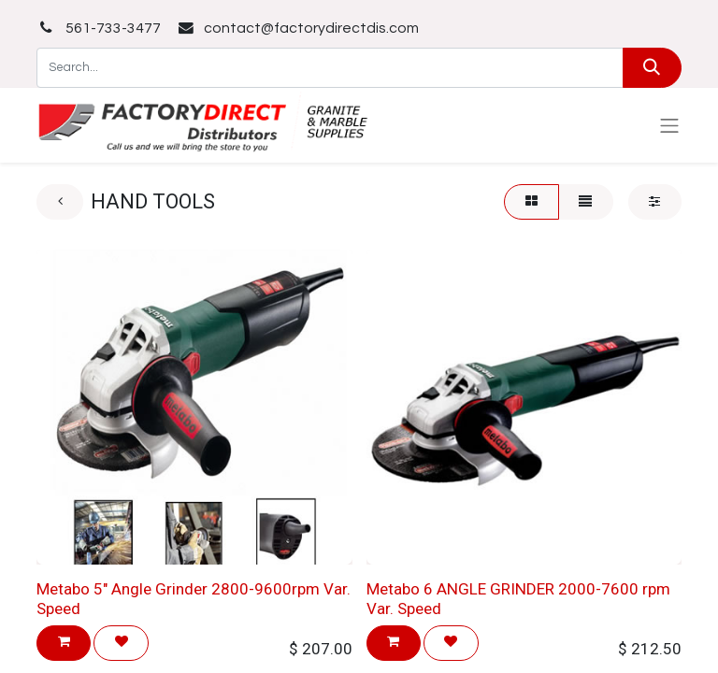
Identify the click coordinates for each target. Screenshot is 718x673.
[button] (63, 642)
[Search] (652, 68)
